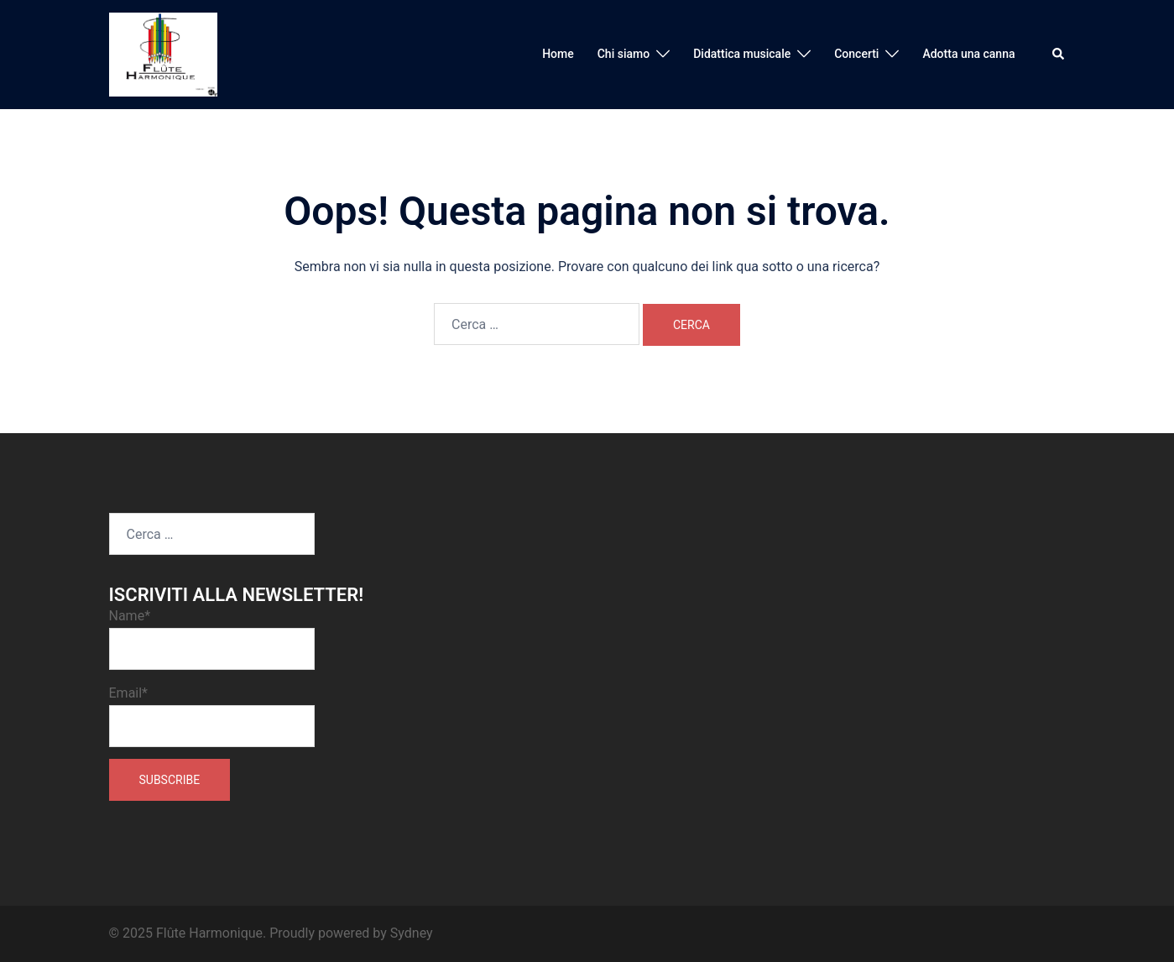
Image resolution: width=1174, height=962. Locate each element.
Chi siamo (623, 53)
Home (558, 53)
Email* (212, 716)
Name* (212, 639)
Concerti (856, 53)
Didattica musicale (741, 53)
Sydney (411, 933)
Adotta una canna (968, 53)
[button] (1059, 54)
